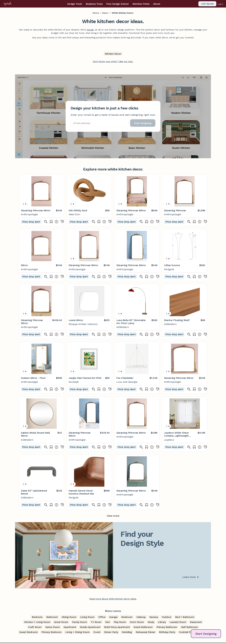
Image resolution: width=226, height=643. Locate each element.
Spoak (90, 29)
